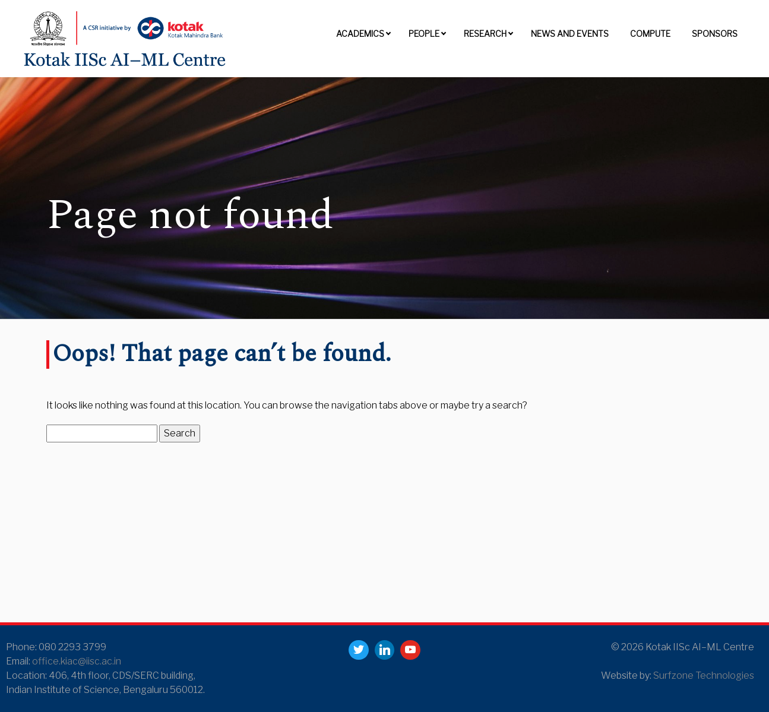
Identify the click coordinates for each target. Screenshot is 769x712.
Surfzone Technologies (703, 675)
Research (485, 34)
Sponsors (715, 34)
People (424, 34)
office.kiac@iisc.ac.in (76, 661)
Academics (360, 34)
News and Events (570, 34)
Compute (650, 34)
